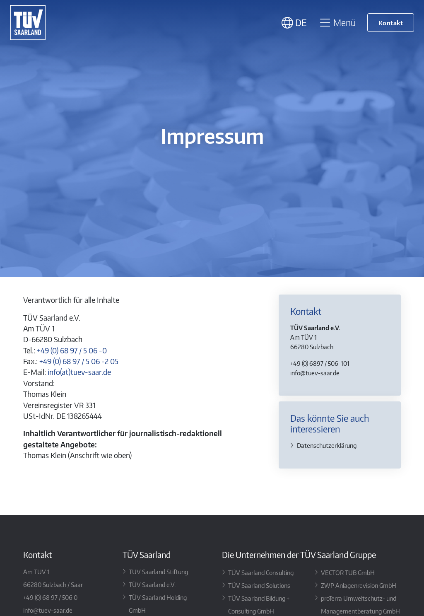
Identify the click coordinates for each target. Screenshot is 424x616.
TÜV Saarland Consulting (261, 572)
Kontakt (390, 23)
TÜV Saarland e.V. (152, 584)
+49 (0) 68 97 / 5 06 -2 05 (78, 361)
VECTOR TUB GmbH (348, 572)
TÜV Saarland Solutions (259, 585)
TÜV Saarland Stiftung (158, 571)
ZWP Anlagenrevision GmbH (358, 585)
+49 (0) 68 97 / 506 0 (50, 597)
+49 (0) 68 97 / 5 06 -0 (72, 350)
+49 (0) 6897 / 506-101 (319, 363)
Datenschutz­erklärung (327, 445)
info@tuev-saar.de (315, 373)
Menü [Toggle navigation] (337, 22)
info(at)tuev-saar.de (79, 372)
